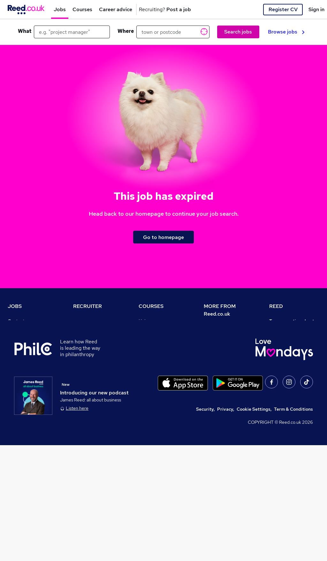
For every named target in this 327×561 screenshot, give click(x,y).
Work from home (25, 348)
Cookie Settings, (254, 525)
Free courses (152, 366)
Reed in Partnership (290, 383)
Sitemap (17, 428)
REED (276, 306)
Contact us (19, 321)
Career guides (154, 392)
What (24, 31)
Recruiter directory (28, 339)
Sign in (316, 9)
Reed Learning (284, 375)
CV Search (84, 339)
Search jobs (238, 31)
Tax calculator (22, 392)
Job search (19, 330)
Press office (216, 346)
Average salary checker (32, 401)
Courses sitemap (156, 410)
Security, (205, 525)
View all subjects (156, 348)
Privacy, (225, 525)
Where (126, 31)
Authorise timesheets (292, 339)
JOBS (15, 306)
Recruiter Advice (91, 357)
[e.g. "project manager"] (72, 32)
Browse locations (25, 366)
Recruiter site (87, 321)
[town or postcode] (172, 32)
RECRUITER (87, 306)
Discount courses (156, 357)
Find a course (153, 339)
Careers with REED (289, 392)
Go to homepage (163, 237)
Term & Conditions (293, 525)
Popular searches (26, 375)
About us (213, 329)
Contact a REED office (31, 419)
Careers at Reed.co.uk (227, 337)
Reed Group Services (291, 348)
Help (13, 410)
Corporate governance (228, 355)
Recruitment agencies (96, 348)
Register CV (283, 9)
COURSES (151, 306)
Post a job (83, 330)
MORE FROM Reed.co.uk (220, 310)
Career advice (22, 383)
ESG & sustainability (291, 437)
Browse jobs (286, 31)
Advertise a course (158, 401)
